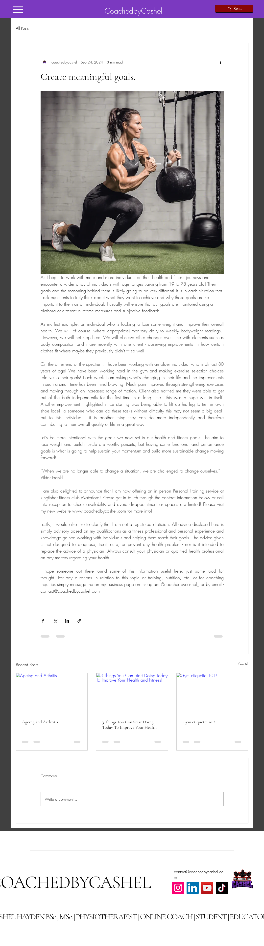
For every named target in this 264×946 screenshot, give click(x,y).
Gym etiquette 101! (199, 722)
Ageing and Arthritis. (40, 722)
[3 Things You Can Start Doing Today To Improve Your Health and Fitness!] (132, 693)
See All (243, 664)
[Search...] (238, 8)
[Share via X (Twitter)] (55, 621)
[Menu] (18, 9)
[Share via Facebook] (43, 621)
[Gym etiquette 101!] (212, 693)
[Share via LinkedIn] (67, 621)
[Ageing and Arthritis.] (52, 693)
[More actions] (221, 62)
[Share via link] (79, 621)
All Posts (22, 28)
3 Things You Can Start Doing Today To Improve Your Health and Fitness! (129, 724)
